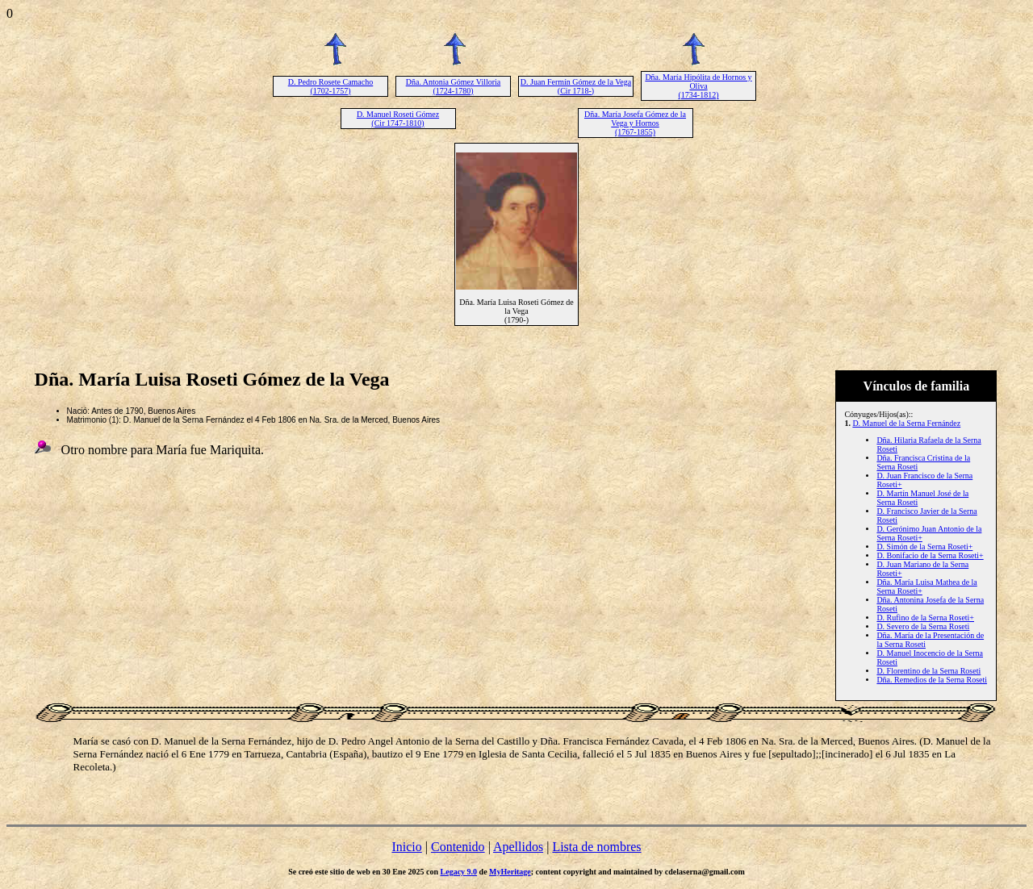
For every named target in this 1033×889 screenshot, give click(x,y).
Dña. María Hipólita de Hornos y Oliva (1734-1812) (698, 86)
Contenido (458, 847)
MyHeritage (510, 871)
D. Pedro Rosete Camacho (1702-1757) (331, 86)
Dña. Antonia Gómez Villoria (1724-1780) (453, 86)
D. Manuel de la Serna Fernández (906, 423)
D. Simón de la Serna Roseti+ (924, 546)
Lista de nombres (596, 847)
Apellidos (518, 847)
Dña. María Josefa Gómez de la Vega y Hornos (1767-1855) (635, 123)
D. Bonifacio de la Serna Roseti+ (929, 555)
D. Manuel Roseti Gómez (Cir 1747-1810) (398, 118)
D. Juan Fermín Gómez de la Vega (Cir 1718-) (576, 86)
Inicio (406, 847)
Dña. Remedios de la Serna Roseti (931, 679)
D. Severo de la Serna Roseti (922, 626)
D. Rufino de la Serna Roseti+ (925, 617)
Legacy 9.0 (459, 871)
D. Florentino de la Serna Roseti (928, 670)
